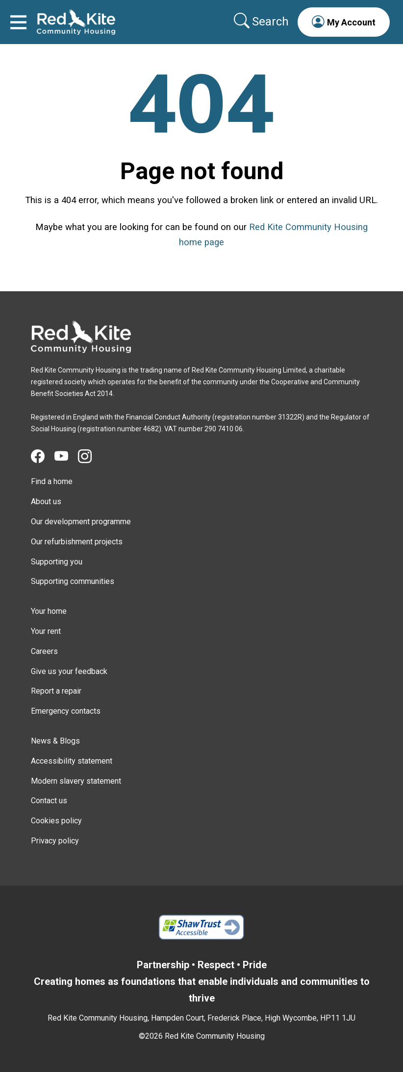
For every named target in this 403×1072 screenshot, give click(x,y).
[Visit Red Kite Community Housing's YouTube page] (66, 456)
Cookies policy (56, 820)
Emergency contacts (66, 711)
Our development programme (81, 521)
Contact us (49, 800)
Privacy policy (55, 840)
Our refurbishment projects (77, 541)
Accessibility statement (71, 761)
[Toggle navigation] (18, 22)
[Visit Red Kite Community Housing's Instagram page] (89, 456)
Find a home (52, 481)
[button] (344, 22)
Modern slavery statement (76, 781)
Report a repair (56, 691)
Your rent (46, 631)
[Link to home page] (76, 22)
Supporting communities (72, 581)
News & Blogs (55, 741)
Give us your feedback (69, 671)
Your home (49, 611)
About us (46, 501)
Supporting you (56, 561)
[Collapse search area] (262, 21)
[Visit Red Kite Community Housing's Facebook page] (42, 456)
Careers (44, 651)
